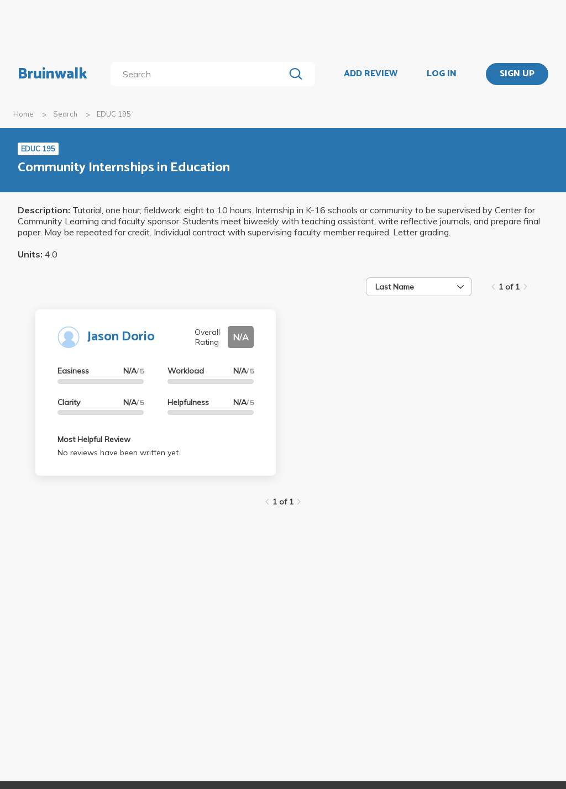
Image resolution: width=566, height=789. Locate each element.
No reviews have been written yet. (118, 452)
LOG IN (442, 74)
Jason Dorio (121, 337)
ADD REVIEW (370, 74)
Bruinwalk (52, 74)
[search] (200, 74)
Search (65, 113)
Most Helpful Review (93, 439)
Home (23, 113)
